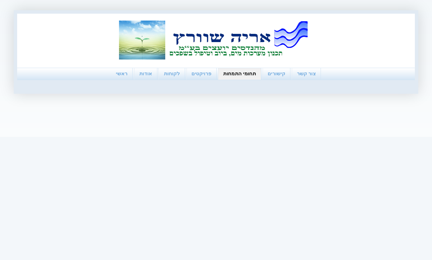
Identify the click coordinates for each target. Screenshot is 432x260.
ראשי (122, 73)
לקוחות (172, 73)
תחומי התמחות (239, 73)
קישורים (276, 73)
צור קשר (306, 73)
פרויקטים (202, 73)
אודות (145, 73)
